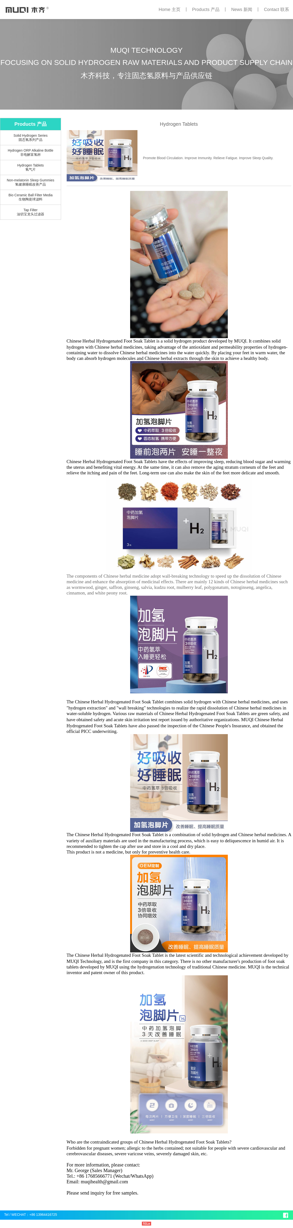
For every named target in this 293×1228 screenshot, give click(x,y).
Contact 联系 (276, 9)
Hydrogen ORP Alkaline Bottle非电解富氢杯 (30, 152)
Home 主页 (169, 9)
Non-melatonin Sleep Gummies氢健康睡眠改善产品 (30, 182)
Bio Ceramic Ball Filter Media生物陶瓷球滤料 (31, 197)
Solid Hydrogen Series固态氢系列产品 (30, 138)
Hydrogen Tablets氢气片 (30, 167)
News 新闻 (241, 9)
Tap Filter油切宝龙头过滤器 (30, 212)
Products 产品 (206, 9)
